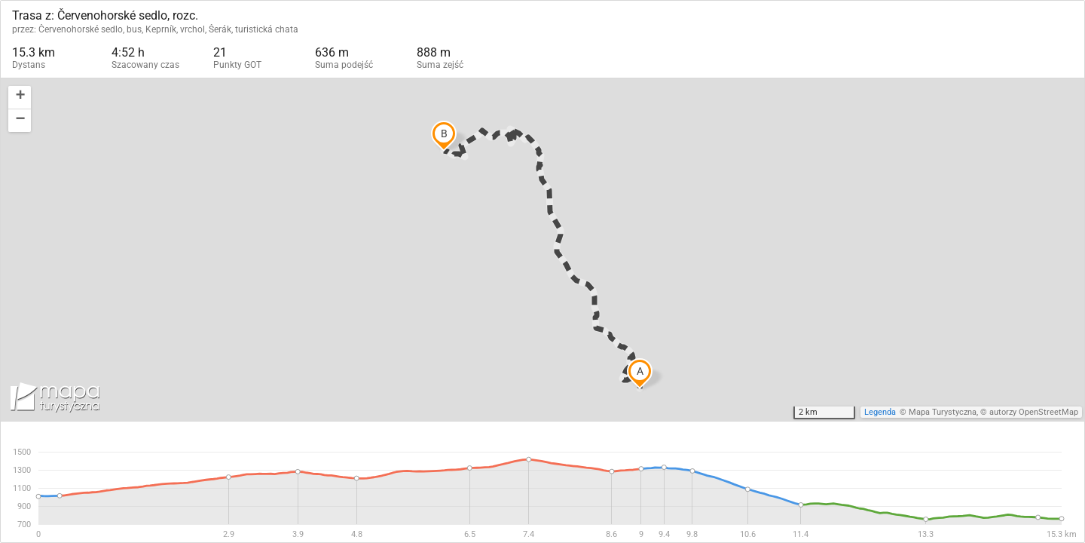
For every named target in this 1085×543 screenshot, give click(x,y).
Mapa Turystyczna (942, 412)
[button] (19, 97)
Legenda (880, 412)
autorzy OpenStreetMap (1033, 412)
